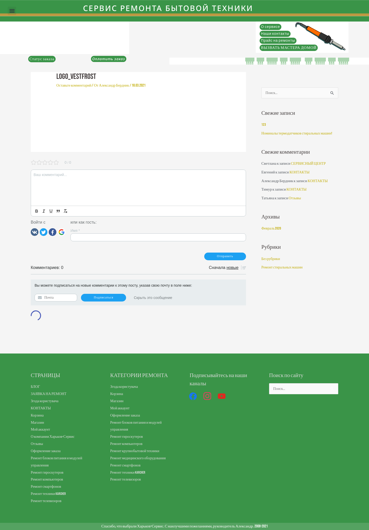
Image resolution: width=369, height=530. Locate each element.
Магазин (38, 422)
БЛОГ (35, 386)
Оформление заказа (46, 451)
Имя (75, 230)
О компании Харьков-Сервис (54, 436)
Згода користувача (45, 401)
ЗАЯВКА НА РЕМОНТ (49, 393)
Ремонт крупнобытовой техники (136, 451)
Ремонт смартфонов (47, 486)
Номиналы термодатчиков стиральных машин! (298, 133)
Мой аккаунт (41, 429)
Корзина (37, 415)
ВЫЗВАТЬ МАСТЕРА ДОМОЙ (288, 47)
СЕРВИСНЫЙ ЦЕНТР (309, 164)
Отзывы (295, 198)
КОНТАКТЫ (300, 172)
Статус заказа (41, 59)
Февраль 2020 (271, 228)
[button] (12, 11)
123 (263, 125)
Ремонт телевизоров (47, 500)
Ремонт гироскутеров (48, 472)
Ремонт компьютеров (48, 479)
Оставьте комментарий (74, 85)
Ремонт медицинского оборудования (139, 458)
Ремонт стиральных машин (283, 267)
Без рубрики (271, 259)
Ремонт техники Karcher (49, 493)
